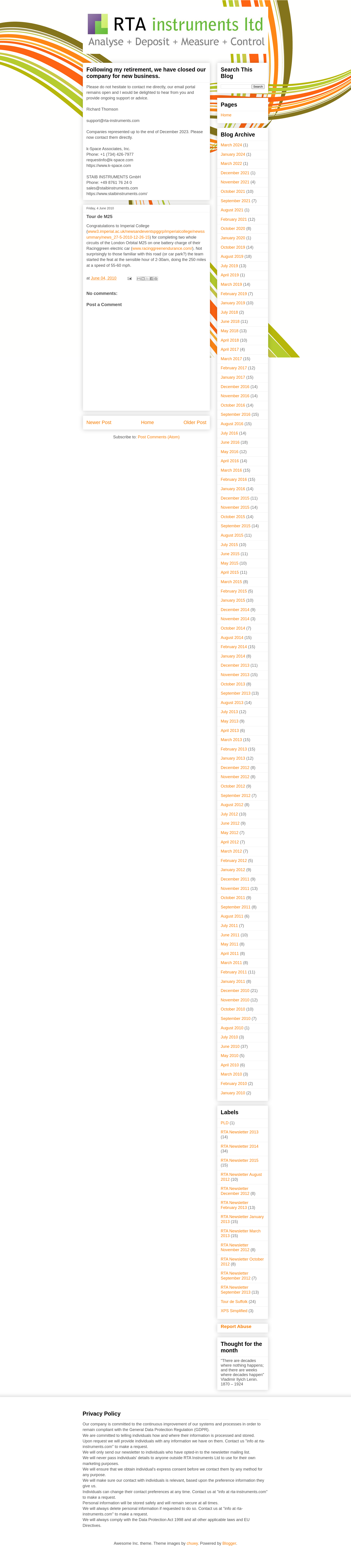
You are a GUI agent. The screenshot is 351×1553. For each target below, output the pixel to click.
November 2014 (235, 619)
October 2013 (233, 684)
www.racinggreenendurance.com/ (162, 248)
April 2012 (230, 842)
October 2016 (233, 405)
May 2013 (229, 721)
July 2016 (229, 433)
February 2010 (234, 1083)
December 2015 (235, 498)
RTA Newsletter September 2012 (235, 1275)
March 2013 (231, 740)
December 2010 (235, 990)
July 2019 (229, 266)
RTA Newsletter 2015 (239, 1160)
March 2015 (231, 582)
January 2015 (233, 600)
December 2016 (235, 387)
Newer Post (98, 422)
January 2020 (233, 238)
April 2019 (230, 275)
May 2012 (229, 832)
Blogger (229, 1543)
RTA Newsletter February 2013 (234, 1205)
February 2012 (234, 860)
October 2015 (233, 517)
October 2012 (233, 786)
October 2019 (233, 247)
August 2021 (232, 210)
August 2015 (232, 535)
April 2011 (230, 953)
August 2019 (232, 256)
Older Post (195, 422)
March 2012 (231, 851)
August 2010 (232, 1028)
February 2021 (234, 219)
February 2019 (234, 294)
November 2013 (235, 674)
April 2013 (230, 730)
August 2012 (232, 805)
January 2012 (233, 870)
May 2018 (229, 331)
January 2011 (233, 981)
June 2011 (230, 935)
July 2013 (229, 712)
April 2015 (230, 572)
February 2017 (234, 368)
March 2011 (231, 962)
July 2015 (229, 544)
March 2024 (231, 145)
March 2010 (231, 1074)
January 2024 (233, 154)
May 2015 (229, 563)
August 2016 (232, 424)
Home (147, 422)
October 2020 (233, 228)
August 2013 (232, 702)
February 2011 (234, 972)
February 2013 (234, 749)
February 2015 (234, 591)
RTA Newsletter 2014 (239, 1146)
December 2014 (235, 609)
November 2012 (235, 777)
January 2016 (233, 489)
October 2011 (233, 897)
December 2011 (235, 879)
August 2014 (232, 637)
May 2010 (229, 1055)
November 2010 (235, 1000)
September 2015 (235, 526)
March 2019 (231, 284)
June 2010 (230, 1046)
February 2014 (234, 647)
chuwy (192, 1543)
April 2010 (230, 1065)
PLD (225, 1123)
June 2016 (230, 442)
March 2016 (231, 470)
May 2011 (229, 944)
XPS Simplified (234, 1311)
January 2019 (233, 303)
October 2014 (233, 628)
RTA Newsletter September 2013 (235, 1290)
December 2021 (235, 173)
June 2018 (230, 321)
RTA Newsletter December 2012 (235, 1191)
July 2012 (229, 814)
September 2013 (235, 693)
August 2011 (232, 916)
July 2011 (229, 925)
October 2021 (233, 191)
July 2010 (229, 1037)
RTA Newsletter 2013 (239, 1132)
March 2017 (231, 359)
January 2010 (233, 1093)
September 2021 (235, 201)
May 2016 (229, 452)
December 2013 (235, 665)
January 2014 (233, 656)
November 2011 (235, 888)
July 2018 (229, 312)
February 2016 (234, 479)
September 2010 (235, 1018)
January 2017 (233, 377)
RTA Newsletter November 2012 (235, 1247)
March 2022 (231, 163)
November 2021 (235, 182)
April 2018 (230, 340)
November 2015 (235, 507)
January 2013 (233, 758)
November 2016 (235, 396)
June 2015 (230, 554)
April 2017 (230, 349)
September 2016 (235, 414)
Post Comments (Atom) (159, 437)
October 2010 (233, 1009)
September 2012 (235, 795)
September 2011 (235, 907)
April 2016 (230, 461)
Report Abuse (236, 1326)
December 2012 (235, 767)
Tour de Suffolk (234, 1301)
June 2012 (230, 823)
